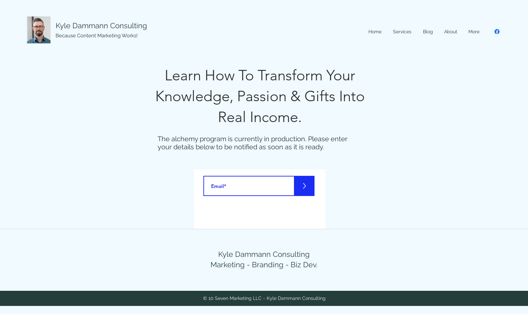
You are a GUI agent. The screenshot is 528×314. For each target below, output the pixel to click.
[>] (304, 186)
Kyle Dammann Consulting (101, 25)
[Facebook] (497, 31)
